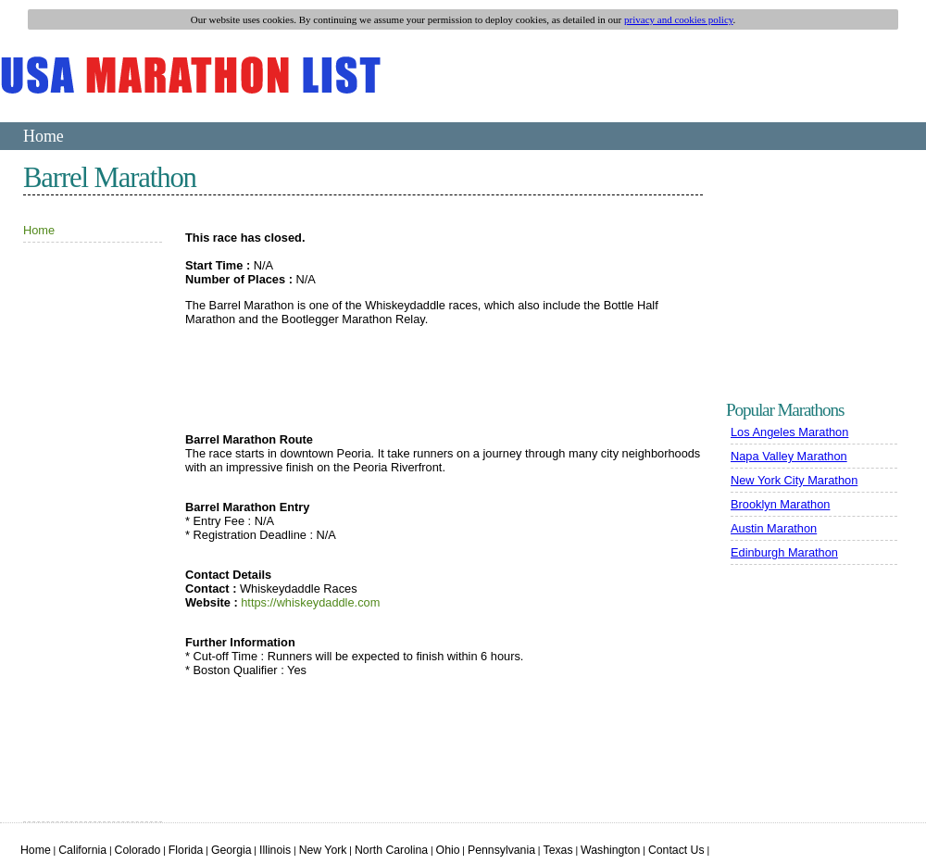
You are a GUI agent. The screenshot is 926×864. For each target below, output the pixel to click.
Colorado (138, 850)
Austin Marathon (774, 528)
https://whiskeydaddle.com (310, 602)
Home (43, 136)
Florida (186, 850)
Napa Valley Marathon (789, 456)
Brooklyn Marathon (780, 504)
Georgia (231, 850)
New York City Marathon (794, 480)
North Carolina (391, 850)
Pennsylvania (501, 850)
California (82, 850)
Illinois (275, 850)
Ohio (448, 850)
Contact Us (676, 850)
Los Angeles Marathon (789, 432)
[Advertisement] (78, 539)
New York (323, 850)
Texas (558, 850)
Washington (610, 850)
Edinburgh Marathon (784, 552)
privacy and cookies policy (678, 19)
